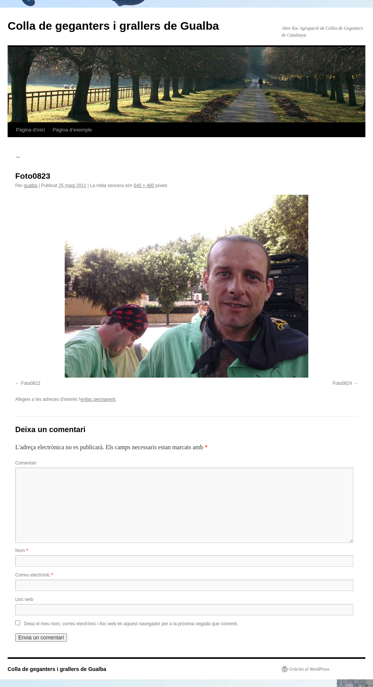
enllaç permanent (97, 399)
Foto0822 (30, 383)
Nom (21, 550)
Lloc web (24, 599)
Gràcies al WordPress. (309, 669)
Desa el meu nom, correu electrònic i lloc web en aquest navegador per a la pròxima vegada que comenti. (131, 623)
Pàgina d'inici (30, 130)
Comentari (25, 463)
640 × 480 (144, 185)
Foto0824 (342, 383)
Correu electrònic (34, 575)
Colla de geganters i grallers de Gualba (113, 25)
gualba (30, 185)
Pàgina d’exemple (72, 130)
